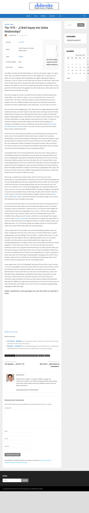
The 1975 (21, 42)
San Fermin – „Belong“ (14, 341)
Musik (28, 16)
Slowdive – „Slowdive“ (14, 346)
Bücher (43, 16)
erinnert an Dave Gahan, (21, 218)
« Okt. (68, 78)
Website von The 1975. (11, 332)
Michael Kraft (13, 35)
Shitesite (14, 489)
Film (35, 16)
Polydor (20, 56)
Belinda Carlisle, (17, 197)
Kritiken (7, 24)
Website (7, 446)
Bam (41, 489)
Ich (60, 16)
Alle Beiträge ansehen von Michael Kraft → (28, 390)
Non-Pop (52, 16)
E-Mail (6, 438)
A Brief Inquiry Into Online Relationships (26, 355)
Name (6, 431)
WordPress (35, 489)
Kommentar (8, 408)
